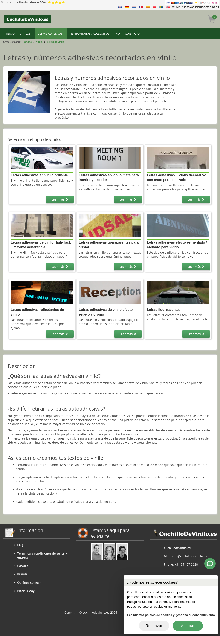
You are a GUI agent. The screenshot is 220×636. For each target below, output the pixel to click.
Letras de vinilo (55, 41)
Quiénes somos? (29, 583)
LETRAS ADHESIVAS (51, 33)
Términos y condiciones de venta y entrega (42, 555)
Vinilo (39, 41)
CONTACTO (132, 33)
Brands (22, 574)
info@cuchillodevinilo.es (201, 7)
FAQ (117, 33)
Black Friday (25, 591)
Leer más (59, 199)
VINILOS (26, 33)
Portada (27, 41)
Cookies (22, 566)
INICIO (10, 33)
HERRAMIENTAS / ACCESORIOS (89, 33)
